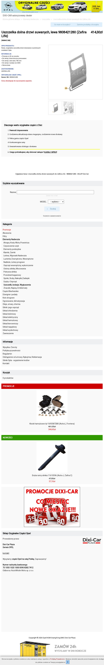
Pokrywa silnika (10, 272)
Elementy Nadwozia (31, 19)
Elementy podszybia (12, 249)
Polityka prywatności (11, 350)
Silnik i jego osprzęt (11, 307)
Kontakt (6, 363)
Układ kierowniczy (10, 324)
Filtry (5, 236)
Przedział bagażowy (12, 275)
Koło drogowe (8, 298)
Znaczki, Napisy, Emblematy (15, 288)
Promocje (7, 230)
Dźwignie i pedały (10, 294)
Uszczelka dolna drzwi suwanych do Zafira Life (71, 19)
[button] (62, 24)
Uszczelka (46, 19)
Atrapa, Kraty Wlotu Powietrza (16, 243)
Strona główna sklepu (11, 19)
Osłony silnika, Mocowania (15, 269)
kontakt (6, 553)
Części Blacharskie (11, 291)
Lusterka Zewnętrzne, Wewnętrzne (18, 259)
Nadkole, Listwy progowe (14, 262)
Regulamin (7, 354)
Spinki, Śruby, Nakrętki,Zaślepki (17, 278)
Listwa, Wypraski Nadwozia (15, 255)
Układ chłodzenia (10, 311)
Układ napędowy (10, 327)
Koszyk (6, 372)
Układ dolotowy (9, 314)
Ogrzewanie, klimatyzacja (14, 301)
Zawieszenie (8, 333)
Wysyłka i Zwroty (10, 347)
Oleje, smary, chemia (11, 304)
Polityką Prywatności (57, 659)
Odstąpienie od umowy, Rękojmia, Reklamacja (22, 357)
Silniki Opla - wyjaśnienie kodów (16, 360)
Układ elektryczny (10, 317)
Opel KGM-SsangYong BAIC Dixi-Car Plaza (59, 638)
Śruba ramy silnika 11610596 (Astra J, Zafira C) (52, 475)
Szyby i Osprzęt (10, 281)
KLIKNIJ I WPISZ (50, 152)
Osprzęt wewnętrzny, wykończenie (18, 265)
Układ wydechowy (10, 330)
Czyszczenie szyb (11, 246)
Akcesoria (7, 233)
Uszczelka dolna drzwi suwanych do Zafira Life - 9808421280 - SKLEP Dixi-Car (58, 174)
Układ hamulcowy (10, 320)
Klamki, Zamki (9, 252)
